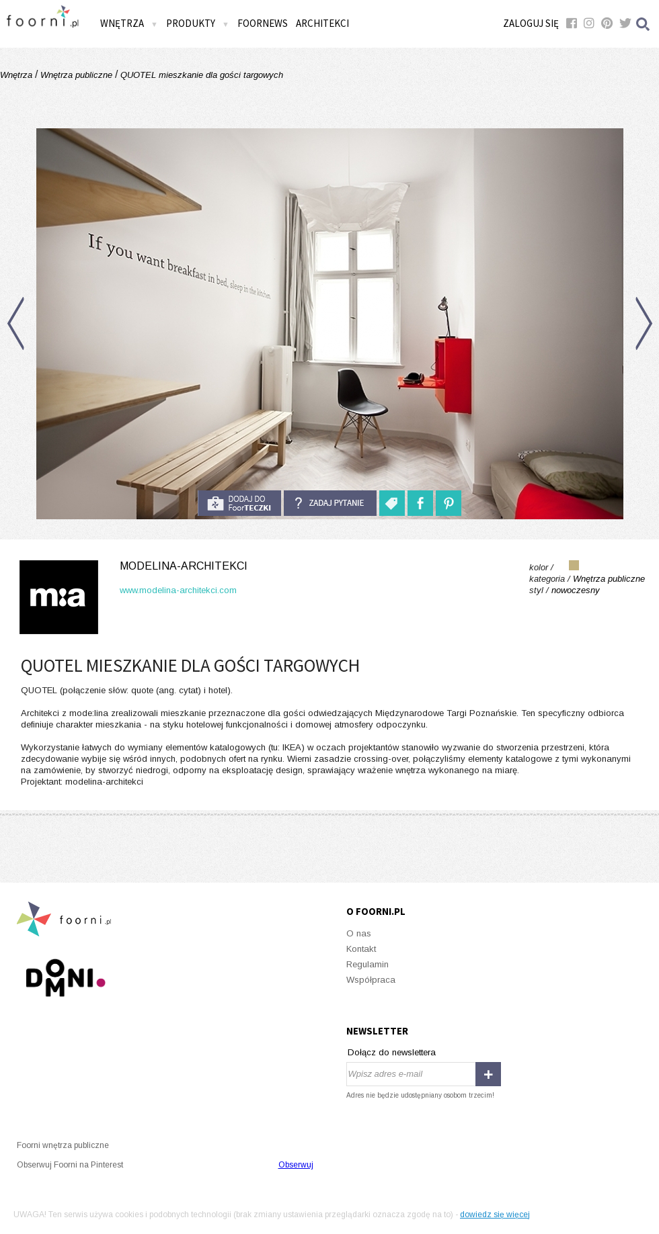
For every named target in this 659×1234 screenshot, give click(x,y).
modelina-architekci (183, 566)
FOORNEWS (262, 23)
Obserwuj (295, 1165)
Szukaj (643, 24)
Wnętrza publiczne (76, 75)
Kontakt (361, 949)
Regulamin (367, 964)
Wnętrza (129, 23)
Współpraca (370, 980)
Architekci (322, 23)
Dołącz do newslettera (392, 1052)
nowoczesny (575, 590)
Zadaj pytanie (330, 503)
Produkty (197, 23)
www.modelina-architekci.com (178, 590)
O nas (358, 933)
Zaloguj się (531, 23)
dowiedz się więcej (495, 1214)
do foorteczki (239, 503)
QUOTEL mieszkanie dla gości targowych (200, 75)
